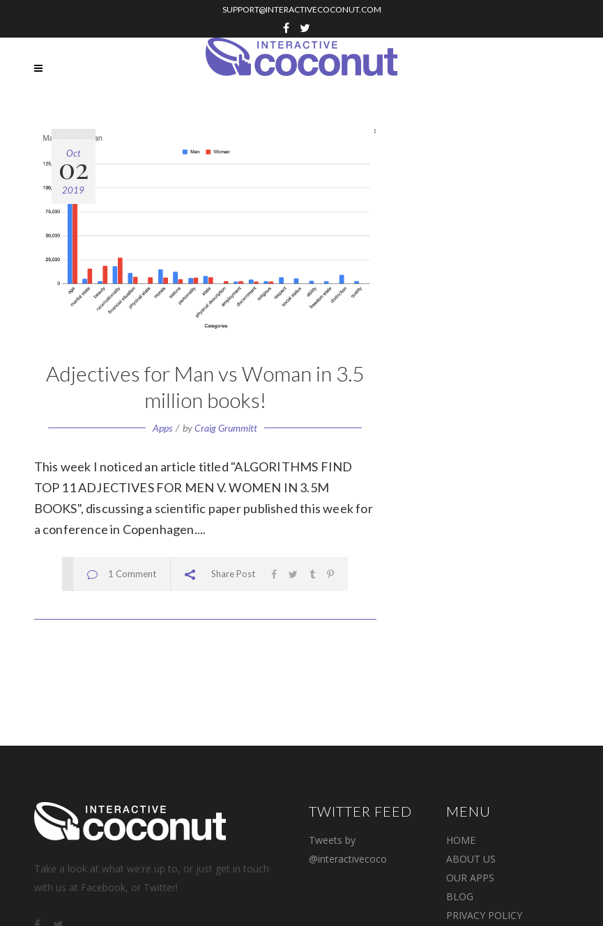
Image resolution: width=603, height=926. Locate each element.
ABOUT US (471, 858)
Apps (162, 428)
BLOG (459, 896)
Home (460, 840)
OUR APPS (470, 877)
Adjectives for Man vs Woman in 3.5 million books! (205, 386)
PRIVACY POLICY (484, 915)
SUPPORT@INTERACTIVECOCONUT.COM (301, 9)
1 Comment (132, 573)
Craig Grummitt (225, 428)
